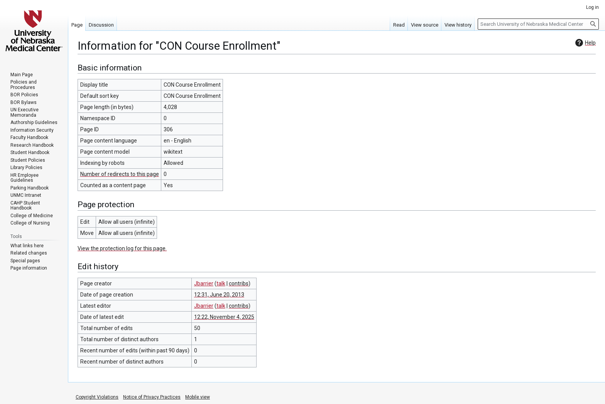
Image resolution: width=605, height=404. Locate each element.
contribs (238, 283)
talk (220, 283)
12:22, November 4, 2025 (224, 317)
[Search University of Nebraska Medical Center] (538, 24)
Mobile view (197, 397)
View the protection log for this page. (122, 248)
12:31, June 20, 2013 (219, 295)
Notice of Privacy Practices (152, 397)
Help (584, 43)
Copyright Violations (97, 397)
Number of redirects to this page (119, 174)
